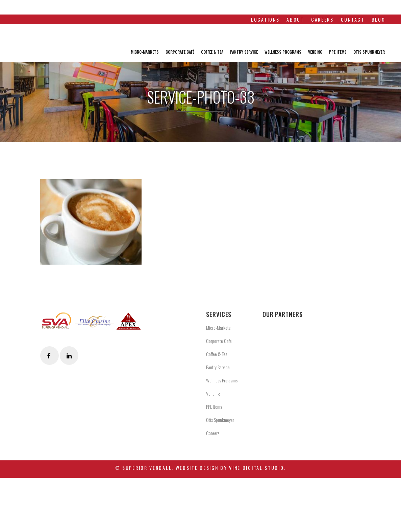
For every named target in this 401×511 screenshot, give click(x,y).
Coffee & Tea (216, 353)
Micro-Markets (218, 327)
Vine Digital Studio (256, 467)
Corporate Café (219, 340)
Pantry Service (218, 367)
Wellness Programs (221, 380)
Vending (213, 393)
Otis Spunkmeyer (220, 419)
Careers (212, 432)
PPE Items (214, 406)
